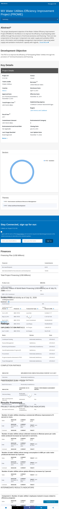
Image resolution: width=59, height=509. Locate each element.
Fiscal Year (6, 114)
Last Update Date (36, 132)
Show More (44, 42)
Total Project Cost (8, 102)
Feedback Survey (51, 502)
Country (4, 88)
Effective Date (35, 94)
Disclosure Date (35, 88)
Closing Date (34, 126)
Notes (4, 138)
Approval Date (6, 94)
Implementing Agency (37, 102)
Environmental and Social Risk (12, 126)
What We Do (4, 3)
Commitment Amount (9, 120)
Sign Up (49, 241)
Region (32, 108)
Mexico (4, 90)
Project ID (5, 75)
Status (32, 75)
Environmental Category (38, 120)
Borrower (33, 82)
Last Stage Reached (8, 132)
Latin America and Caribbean (38, 110)
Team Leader (6, 81)
